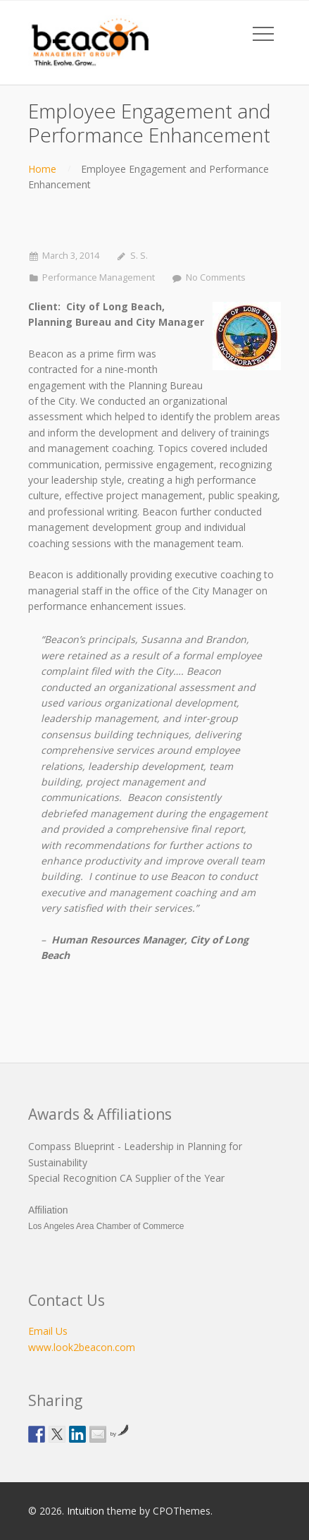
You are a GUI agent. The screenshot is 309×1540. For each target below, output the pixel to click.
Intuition (85, 1510)
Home (42, 169)
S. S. (139, 256)
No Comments (216, 277)
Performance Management (98, 277)
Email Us (48, 1331)
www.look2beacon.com (81, 1347)
